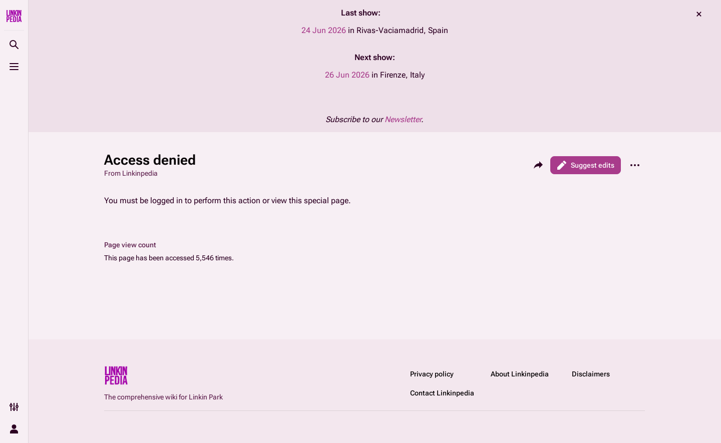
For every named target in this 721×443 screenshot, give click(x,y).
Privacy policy (432, 374)
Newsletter (403, 119)
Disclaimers (591, 374)
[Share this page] (538, 165)
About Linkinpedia (520, 374)
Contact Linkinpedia (442, 393)
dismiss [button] (699, 14)
